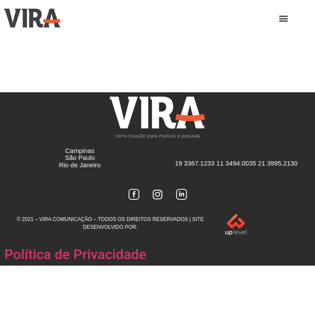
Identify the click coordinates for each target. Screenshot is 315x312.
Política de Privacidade (75, 254)
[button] (283, 18)
